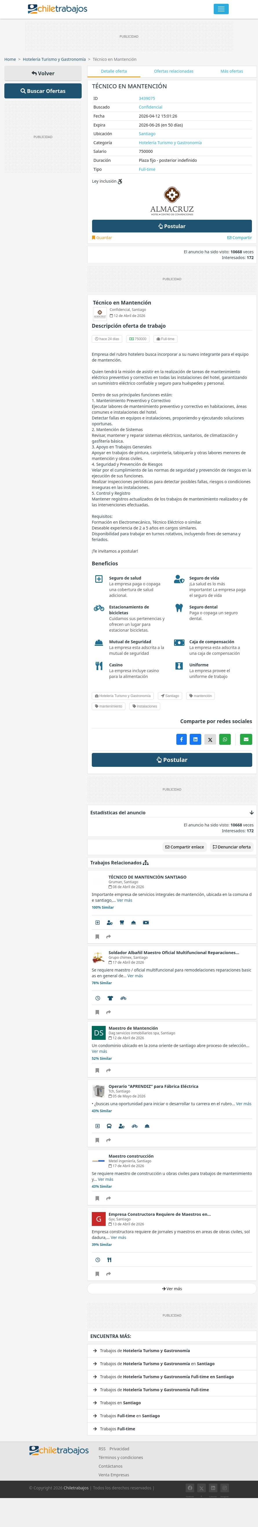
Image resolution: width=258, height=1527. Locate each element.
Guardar (102, 237)
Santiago (147, 133)
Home (10, 59)
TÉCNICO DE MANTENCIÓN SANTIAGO (147, 877)
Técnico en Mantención (122, 302)
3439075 (147, 98)
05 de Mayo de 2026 (127, 1096)
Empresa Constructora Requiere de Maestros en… (160, 1214)
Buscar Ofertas (43, 90)
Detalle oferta (114, 71)
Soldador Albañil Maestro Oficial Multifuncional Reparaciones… (174, 952)
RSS (102, 1448)
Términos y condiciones (121, 1457)
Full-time (147, 169)
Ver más (124, 900)
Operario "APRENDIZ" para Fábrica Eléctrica (153, 1086)
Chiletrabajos (76, 1488)
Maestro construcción (131, 1156)
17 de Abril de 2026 (126, 962)
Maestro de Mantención (133, 1028)
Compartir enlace (184, 847)
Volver (43, 73)
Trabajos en (117, 1402)
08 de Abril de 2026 (126, 886)
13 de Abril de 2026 (126, 1224)
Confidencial (150, 107)
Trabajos (114, 1428)
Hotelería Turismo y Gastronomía (54, 59)
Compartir (239, 237)
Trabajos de (141, 1350)
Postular (171, 226)
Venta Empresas (114, 1474)
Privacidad (119, 1448)
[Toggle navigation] (221, 9)
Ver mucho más (104, 1297)
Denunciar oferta (232, 847)
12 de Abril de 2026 (126, 1037)
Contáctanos (110, 1466)
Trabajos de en (154, 1363)
